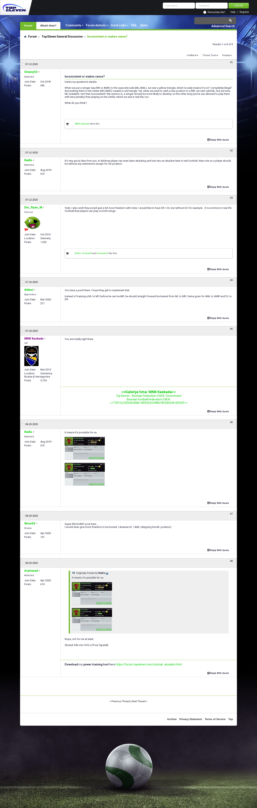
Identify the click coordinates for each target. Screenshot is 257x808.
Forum (28, 25)
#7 (231, 513)
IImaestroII (102, 253)
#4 (231, 280)
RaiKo (78, 253)
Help (232, 12)
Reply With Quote (218, 139)
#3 (231, 197)
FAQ (133, 25)
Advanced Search (223, 26)
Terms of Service (215, 719)
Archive (172, 719)
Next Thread (139, 701)
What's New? (48, 25)
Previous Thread (120, 701)
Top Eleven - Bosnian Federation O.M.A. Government (149, 395)
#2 (231, 150)
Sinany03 (87, 253)
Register (244, 12)
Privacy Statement (190, 719)
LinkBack (191, 55)
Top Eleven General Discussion (62, 36)
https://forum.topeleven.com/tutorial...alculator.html (149, 664)
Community (73, 25)
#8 (231, 561)
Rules (144, 25)
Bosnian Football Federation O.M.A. (149, 399)
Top (230, 719)
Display (226, 55)
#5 (231, 328)
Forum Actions (96, 25)
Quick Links (118, 25)
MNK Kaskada (82, 123)
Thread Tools (209, 55)
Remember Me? (216, 12)
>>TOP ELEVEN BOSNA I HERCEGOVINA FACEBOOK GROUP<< (149, 402)
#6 (231, 422)
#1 (231, 62)
